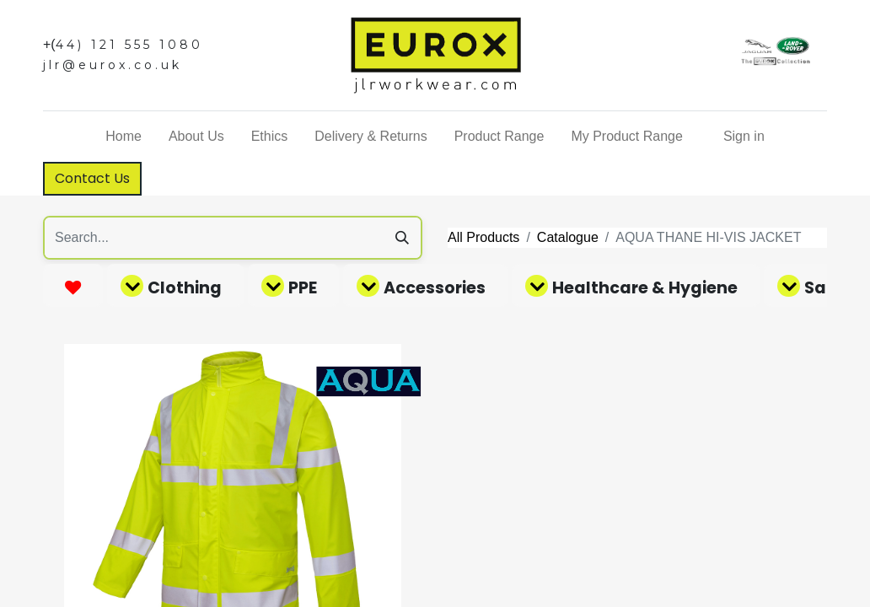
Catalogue (568, 237)
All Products (483, 237)
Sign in (744, 136)
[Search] (402, 238)
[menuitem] (123, 136)
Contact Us (92, 178)
